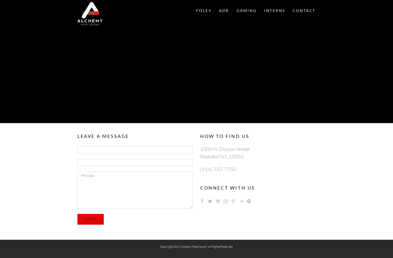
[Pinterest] (233, 201)
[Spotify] (249, 201)
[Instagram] (226, 201)
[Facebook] (202, 201)
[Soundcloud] (241, 201)
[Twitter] (210, 201)
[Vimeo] (218, 201)
